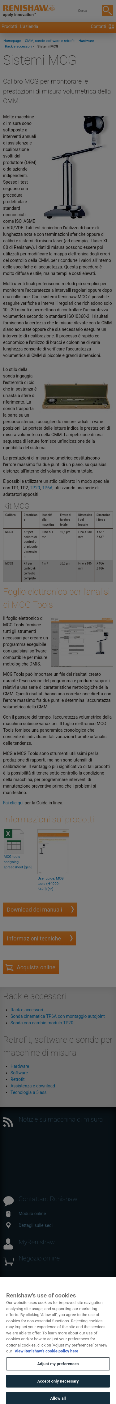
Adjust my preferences (58, 1368)
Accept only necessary (58, 1385)
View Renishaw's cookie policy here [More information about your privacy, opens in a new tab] (46, 1355)
